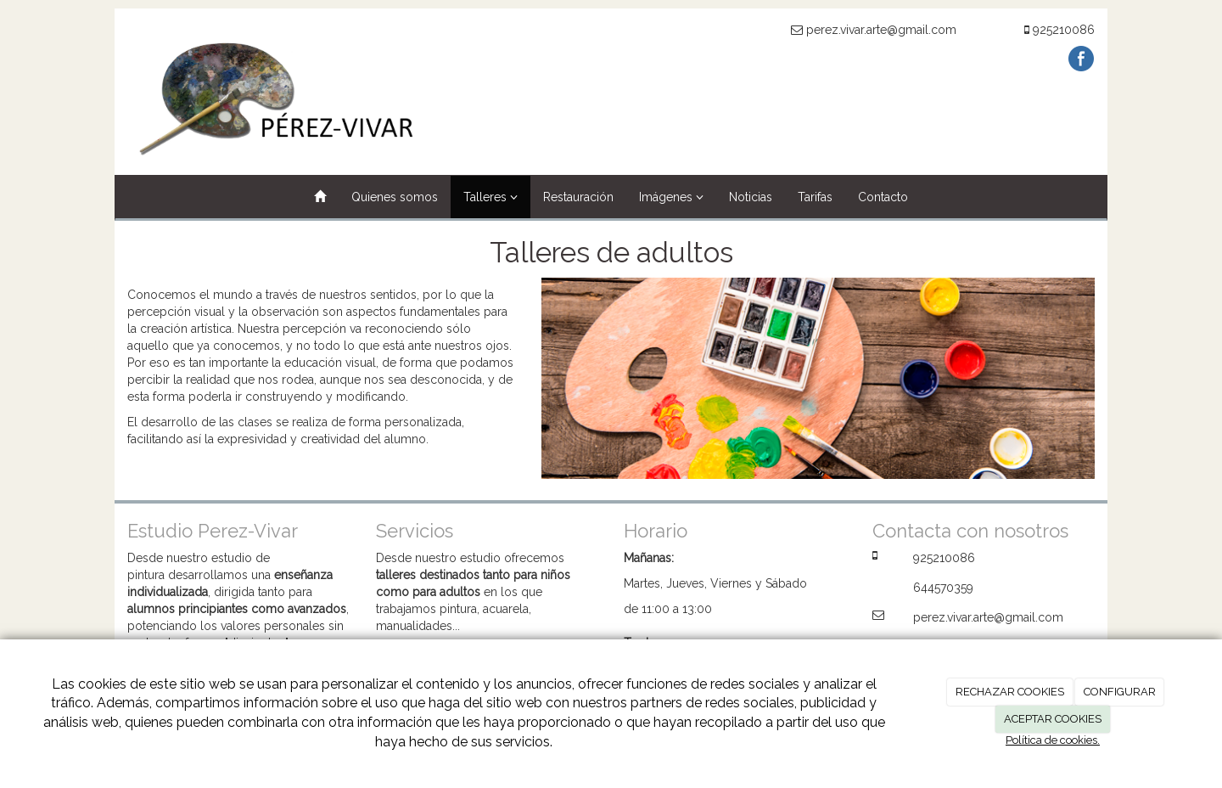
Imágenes (671, 197)
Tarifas (815, 197)
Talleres (490, 197)
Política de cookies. (1053, 740)
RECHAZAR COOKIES (1010, 691)
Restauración (578, 197)
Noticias (750, 197)
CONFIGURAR (1120, 691)
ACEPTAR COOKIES (1052, 718)
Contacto (883, 197)
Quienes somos (394, 197)
